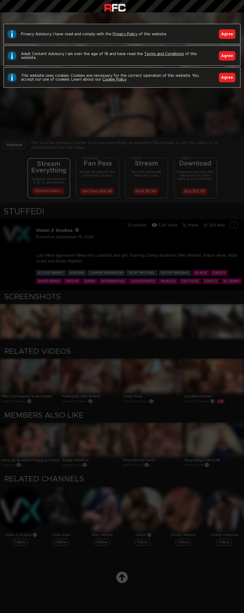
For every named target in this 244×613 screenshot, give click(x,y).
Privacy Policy (125, 34)
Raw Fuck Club (115, 7)
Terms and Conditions (164, 54)
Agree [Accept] (227, 34)
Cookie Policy (114, 79)
